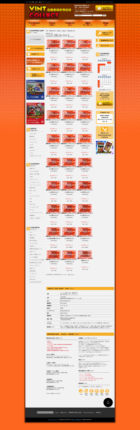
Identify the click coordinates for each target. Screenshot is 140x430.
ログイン (78, 13)
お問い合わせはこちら (105, 7)
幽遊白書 (31, 147)
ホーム (89, 2)
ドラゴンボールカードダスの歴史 (35, 113)
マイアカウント (95, 13)
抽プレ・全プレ (33, 190)
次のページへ (71, 36)
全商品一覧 (32, 168)
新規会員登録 (86, 13)
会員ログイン (32, 268)
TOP (47, 30)
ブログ (106, 24)
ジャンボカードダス (34, 207)
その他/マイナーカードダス (36, 155)
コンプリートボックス (34, 196)
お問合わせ (98, 412)
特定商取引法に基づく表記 (35, 262)
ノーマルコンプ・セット (35, 182)
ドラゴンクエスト (33, 142)
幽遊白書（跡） (71, 30)
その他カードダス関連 (34, 218)
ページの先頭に (108, 402)
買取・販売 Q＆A (88, 24)
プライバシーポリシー (108, 2)
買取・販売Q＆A (33, 240)
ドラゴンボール (33, 133)
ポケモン (31, 153)
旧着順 (60, 35)
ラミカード (32, 209)
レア (31, 193)
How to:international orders (35, 281)
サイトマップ (97, 2)
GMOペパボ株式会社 (76, 419)
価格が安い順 (66, 35)
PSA (31, 198)
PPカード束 (32, 204)
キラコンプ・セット (34, 179)
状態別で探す (32, 187)
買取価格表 (52, 24)
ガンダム (31, 144)
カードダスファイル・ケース (36, 212)
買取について (34, 24)
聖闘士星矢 (32, 136)
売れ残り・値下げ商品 (34, 173)
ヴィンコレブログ (33, 243)
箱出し (31, 201)
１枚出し (31, 176)
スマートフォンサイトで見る (45, 412)
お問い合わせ (32, 279)
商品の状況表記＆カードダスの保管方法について (35, 61)
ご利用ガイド (35, 54)
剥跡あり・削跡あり (62, 30)
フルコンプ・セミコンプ (35, 185)
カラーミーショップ (53, 419)
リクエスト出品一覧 (34, 171)
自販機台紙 (32, 215)
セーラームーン (33, 139)
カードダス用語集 (35, 90)
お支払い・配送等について (35, 75)
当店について (35, 69)
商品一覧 (70, 24)
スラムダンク (32, 150)
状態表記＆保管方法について (36, 248)
